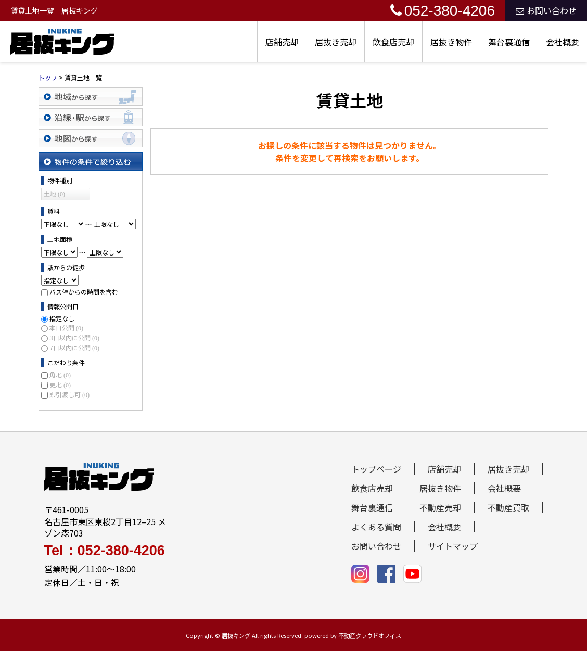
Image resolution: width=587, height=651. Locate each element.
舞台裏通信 (509, 41)
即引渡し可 (69, 394)
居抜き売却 (335, 41)
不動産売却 (440, 507)
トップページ (376, 469)
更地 (60, 384)
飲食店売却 (393, 41)
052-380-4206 (442, 11)
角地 (60, 374)
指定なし (61, 318)
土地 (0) (54, 194)
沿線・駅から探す (91, 117)
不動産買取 (508, 507)
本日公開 (66, 327)
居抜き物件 (451, 41)
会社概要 (562, 41)
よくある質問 (376, 526)
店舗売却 (282, 41)
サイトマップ (453, 546)
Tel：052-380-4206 (104, 551)
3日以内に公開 (74, 337)
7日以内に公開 (74, 347)
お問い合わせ (546, 10)
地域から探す (91, 96)
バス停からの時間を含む (83, 291)
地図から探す (91, 138)
